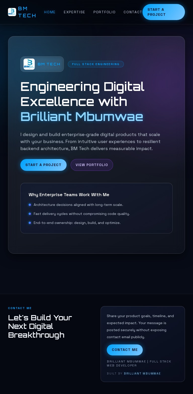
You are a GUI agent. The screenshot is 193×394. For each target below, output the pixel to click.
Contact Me (125, 349)
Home (50, 12)
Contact (133, 12)
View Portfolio (92, 165)
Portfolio (104, 12)
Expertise (74, 12)
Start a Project (157, 12)
